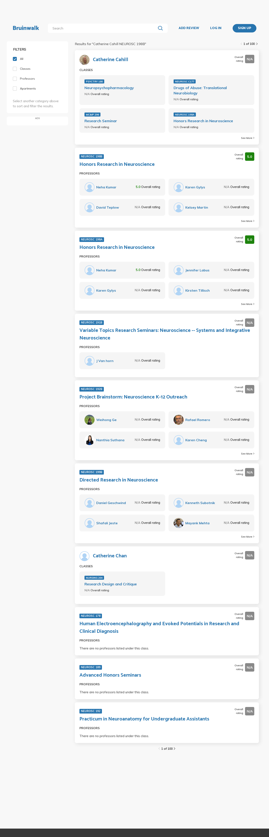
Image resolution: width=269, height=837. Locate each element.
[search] (103, 28)
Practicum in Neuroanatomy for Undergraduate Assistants (144, 719)
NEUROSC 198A (184, 114)
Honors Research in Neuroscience (203, 120)
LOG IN (216, 28)
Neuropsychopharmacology (109, 87)
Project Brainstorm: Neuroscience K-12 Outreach (133, 397)
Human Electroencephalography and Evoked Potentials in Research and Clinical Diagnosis (159, 627)
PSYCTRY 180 (94, 81)
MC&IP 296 (92, 114)
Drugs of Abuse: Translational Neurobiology (200, 90)
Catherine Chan (110, 556)
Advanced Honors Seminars (110, 675)
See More (247, 138)
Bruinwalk (26, 28)
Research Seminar (100, 120)
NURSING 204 (94, 577)
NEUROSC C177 (184, 81)
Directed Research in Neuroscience (118, 480)
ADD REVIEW (189, 28)
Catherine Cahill (110, 60)
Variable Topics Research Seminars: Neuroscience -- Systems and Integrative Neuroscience (164, 334)
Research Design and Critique (110, 584)
